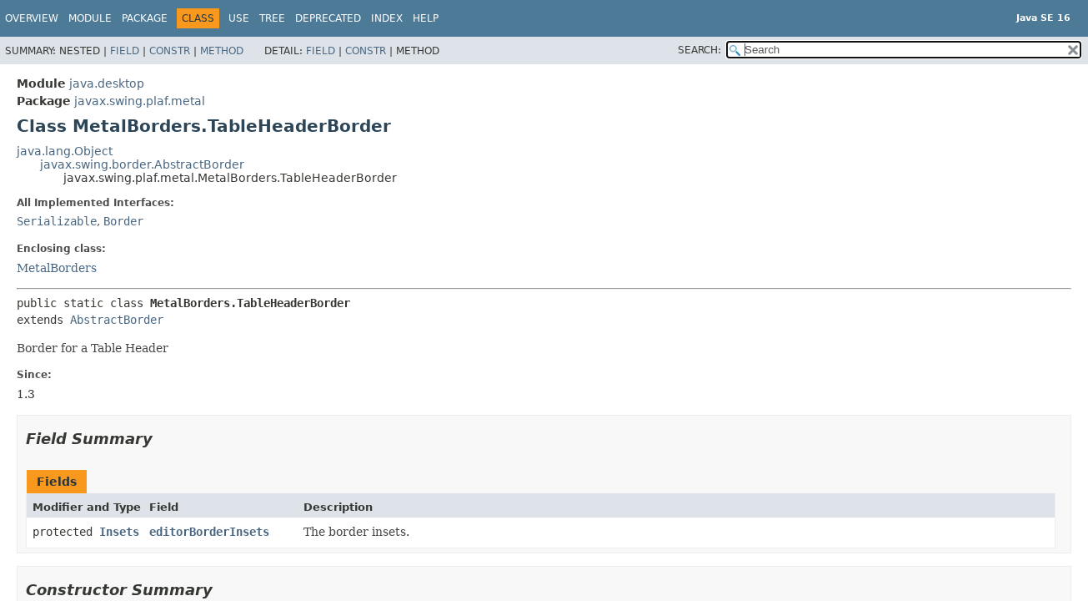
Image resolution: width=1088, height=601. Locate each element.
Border (123, 221)
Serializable (57, 221)
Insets (119, 531)
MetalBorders (57, 268)
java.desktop (106, 83)
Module (90, 18)
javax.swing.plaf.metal (139, 101)
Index (387, 18)
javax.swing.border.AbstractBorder (142, 164)
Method (221, 51)
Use (238, 18)
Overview (31, 18)
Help (426, 18)
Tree (272, 18)
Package (145, 18)
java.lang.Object (65, 151)
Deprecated (328, 18)
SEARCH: (699, 50)
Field (124, 51)
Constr (169, 51)
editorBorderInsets (209, 531)
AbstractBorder (116, 319)
